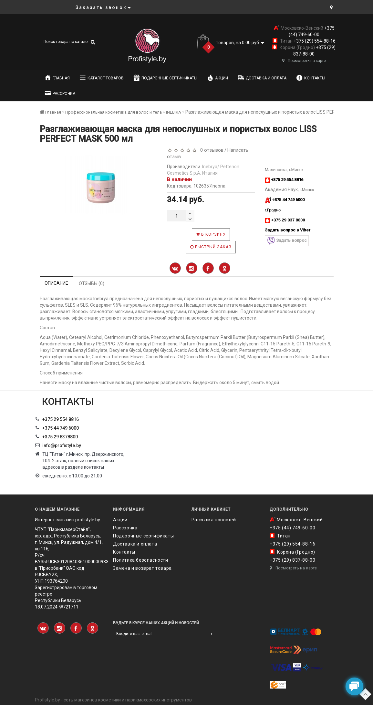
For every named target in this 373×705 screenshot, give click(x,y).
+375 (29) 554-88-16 (314, 41)
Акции (217, 78)
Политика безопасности (140, 560)
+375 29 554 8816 (60, 419)
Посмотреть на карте (304, 60)
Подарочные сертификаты (165, 78)
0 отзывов (210, 150)
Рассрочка (60, 93)
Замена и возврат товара (142, 568)
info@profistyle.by (61, 445)
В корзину (211, 234)
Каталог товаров (101, 78)
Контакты (310, 78)
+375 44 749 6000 (60, 428)
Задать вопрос (287, 241)
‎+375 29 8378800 (60, 436)
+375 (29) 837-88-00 (292, 560)
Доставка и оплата (262, 78)
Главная (57, 78)
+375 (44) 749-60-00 (292, 527)
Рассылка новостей (214, 519)
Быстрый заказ (211, 247)
